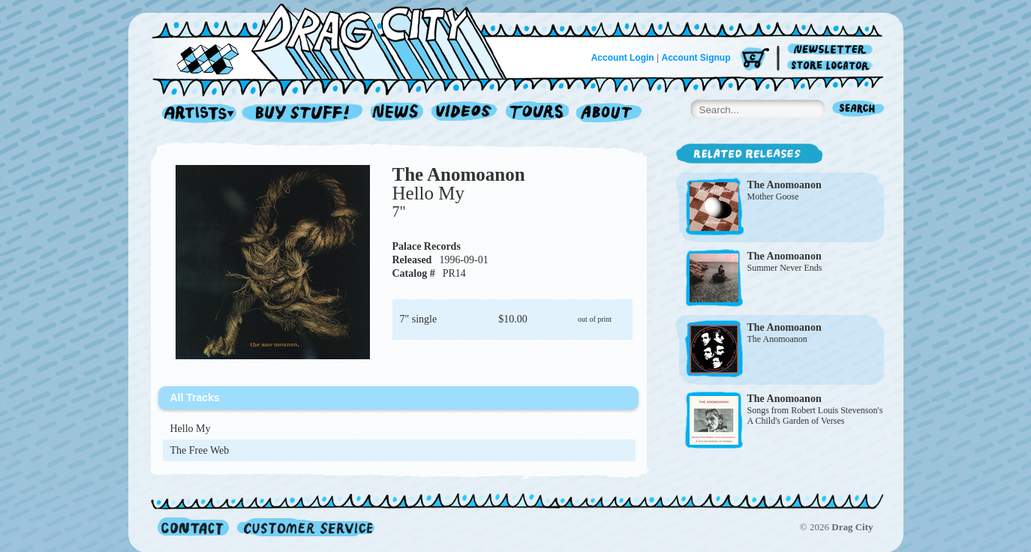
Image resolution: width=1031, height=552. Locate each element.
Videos (465, 114)
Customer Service (305, 527)
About (609, 114)
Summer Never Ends (784, 267)
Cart (755, 59)
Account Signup (696, 57)
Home (338, 40)
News (398, 114)
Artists (195, 114)
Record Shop (304, 114)
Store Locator (832, 66)
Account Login (622, 57)
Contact (193, 527)
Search (858, 109)
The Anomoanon (458, 174)
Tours (537, 114)
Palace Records (426, 246)
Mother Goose (773, 196)
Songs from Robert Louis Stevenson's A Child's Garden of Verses (815, 415)
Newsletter (832, 50)
